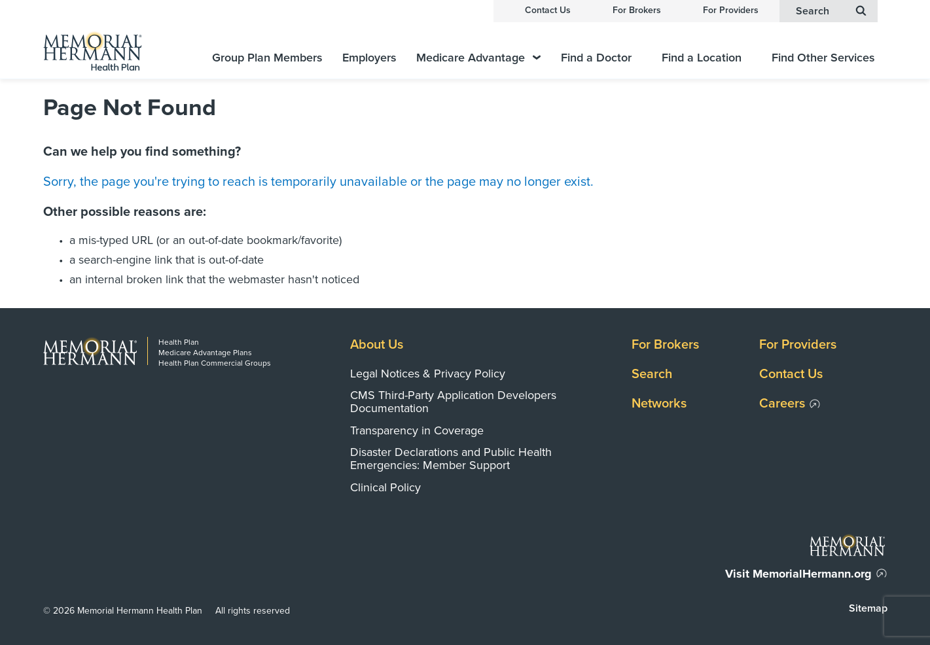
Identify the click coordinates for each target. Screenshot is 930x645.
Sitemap (868, 608)
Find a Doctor (596, 58)
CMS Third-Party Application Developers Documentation (453, 402)
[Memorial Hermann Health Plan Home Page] (108, 50)
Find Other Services (823, 58)
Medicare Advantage (478, 58)
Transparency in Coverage (417, 430)
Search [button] (831, 11)
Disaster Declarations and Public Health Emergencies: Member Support (451, 458)
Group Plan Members (267, 58)
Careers (782, 403)
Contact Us (548, 10)
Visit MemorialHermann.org (798, 574)
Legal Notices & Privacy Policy (427, 373)
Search (652, 374)
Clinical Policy (385, 487)
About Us (376, 345)
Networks (659, 403)
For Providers (731, 10)
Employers (369, 58)
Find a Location (702, 58)
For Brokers (637, 10)
